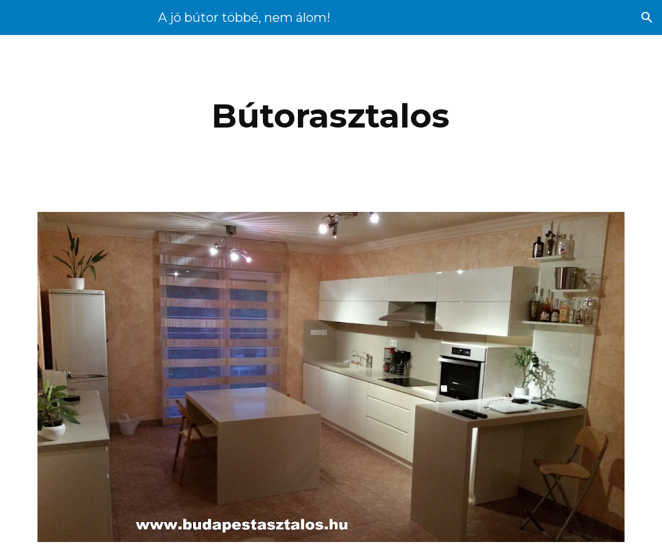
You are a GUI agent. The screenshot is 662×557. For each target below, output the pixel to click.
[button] (647, 18)
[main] (331, 116)
